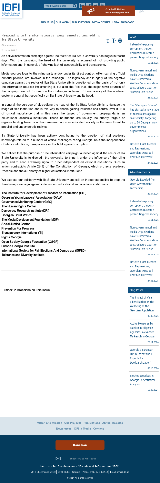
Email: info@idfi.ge (119, 472)
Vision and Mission (49, 423)
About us (47, 22)
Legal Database (123, 22)
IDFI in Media (82, 428)
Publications (81, 22)
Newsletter (63, 428)
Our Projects (72, 423)
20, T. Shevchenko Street (43, 472)
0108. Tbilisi (64, 472)
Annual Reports (112, 423)
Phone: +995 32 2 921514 (95, 472)
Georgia (76, 472)
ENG (152, 11)
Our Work (62, 22)
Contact (98, 428)
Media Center (101, 22)
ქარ (141, 11)
